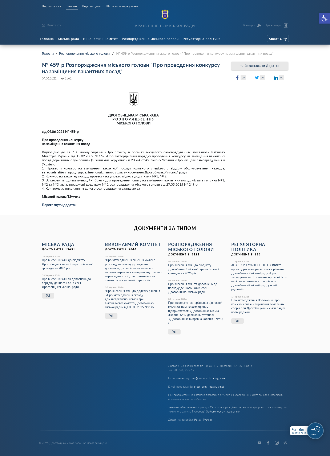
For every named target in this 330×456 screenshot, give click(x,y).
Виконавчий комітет (100, 39)
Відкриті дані (91, 6)
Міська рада (68, 39)
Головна (47, 39)
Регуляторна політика (202, 39)
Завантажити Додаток (260, 65)
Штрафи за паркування (122, 6)
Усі (48, 295)
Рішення (72, 6)
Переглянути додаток (59, 205)
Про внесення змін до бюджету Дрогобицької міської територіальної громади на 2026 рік (67, 264)
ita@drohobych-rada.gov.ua (223, 411)
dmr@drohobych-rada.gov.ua (208, 378)
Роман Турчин (203, 419)
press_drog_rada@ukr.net (209, 386)
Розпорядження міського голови (150, 39)
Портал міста (51, 6)
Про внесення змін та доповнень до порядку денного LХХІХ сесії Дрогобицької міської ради (66, 283)
